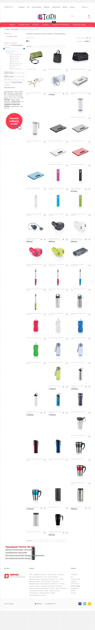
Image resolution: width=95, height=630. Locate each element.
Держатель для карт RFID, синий (33, 193)
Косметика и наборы (34, 603)
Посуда (10, 52)
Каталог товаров (10, 50)
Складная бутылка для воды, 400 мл (33, 348)
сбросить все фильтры (17, 44)
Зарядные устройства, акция (14, 97)
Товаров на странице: (81, 37)
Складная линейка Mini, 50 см (55, 93)
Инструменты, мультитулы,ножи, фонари (51, 603)
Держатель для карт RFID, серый (77, 144)
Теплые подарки (10, 92)
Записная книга (15, 100)
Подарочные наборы (54, 608)
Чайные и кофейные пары (16, 68)
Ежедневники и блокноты (40, 592)
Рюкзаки (16, 90)
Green (7, 107)
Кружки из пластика (15, 55)
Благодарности (75, 606)
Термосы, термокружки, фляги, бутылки (39, 606)
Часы (56, 597)
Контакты (72, 7)
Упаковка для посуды (15, 64)
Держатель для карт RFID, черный (56, 144)
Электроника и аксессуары (47, 597)
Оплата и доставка (37, 7)
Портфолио (47, 7)
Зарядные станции (12, 95)
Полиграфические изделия (36, 608)
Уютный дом (61, 592)
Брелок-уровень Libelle (31, 69)
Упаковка (61, 597)
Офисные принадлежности (36, 594)
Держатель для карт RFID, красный (78, 168)
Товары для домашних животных (37, 613)
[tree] (14, 59)
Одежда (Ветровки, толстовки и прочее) (39, 601)
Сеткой (27, 40)
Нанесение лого (56, 7)
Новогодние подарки (34, 599)
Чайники (12, 66)
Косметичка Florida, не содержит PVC (78, 69)
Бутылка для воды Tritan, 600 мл (55, 374)
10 (61, 45)
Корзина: (87, 7)
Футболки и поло (54, 601)
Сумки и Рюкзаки (52, 592)
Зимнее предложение (8, 90)
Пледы (57, 606)
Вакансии (65, 7)
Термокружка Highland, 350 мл (77, 474)
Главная (7, 28)
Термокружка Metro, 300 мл (54, 525)
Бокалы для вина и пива (16, 63)
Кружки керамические (15, 54)
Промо (45, 594)
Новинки (53, 610)
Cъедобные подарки (44, 610)
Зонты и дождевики (53, 594)
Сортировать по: (80, 40)
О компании (22, 7)
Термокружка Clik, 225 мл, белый (78, 119)
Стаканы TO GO (14, 59)
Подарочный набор (15, 105)
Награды (46, 608)
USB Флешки (63, 606)
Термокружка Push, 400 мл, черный (78, 425)
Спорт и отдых (55, 599)
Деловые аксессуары (34, 597)
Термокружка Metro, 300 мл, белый (33, 550)
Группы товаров (14, 28)
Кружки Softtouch (14, 57)
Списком (29, 40)
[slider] (4, 48)
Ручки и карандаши (46, 599)
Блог (29, 7)
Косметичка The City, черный (55, 69)
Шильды (62, 601)
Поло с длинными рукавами (12, 93)
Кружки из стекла (14, 61)
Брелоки (52, 606)
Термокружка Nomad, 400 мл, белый (78, 450)
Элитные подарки (33, 610)
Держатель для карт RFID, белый (55, 168)
